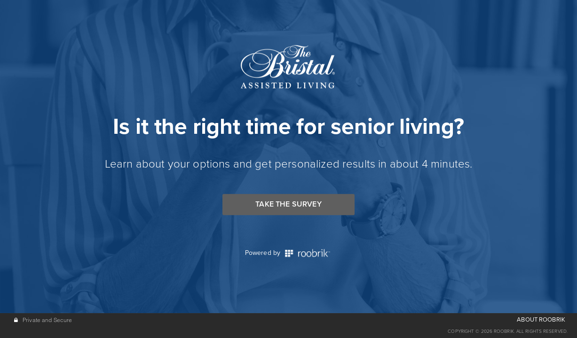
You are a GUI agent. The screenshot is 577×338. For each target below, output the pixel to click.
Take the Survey (288, 204)
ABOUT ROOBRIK (541, 319)
